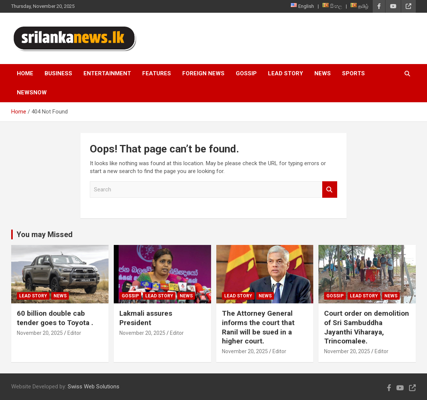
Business (58, 73)
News (322, 73)
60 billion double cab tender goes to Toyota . (55, 318)
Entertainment (107, 73)
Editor (74, 333)
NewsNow (32, 92)
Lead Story (285, 73)
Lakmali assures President (145, 318)
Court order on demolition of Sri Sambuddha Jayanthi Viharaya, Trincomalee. (366, 327)
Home (25, 73)
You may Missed (44, 234)
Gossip (246, 73)
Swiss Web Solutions (93, 386)
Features (156, 73)
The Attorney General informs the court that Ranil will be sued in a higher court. (258, 327)
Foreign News (203, 73)
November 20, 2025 (40, 333)
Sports (353, 73)
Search (329, 189)
